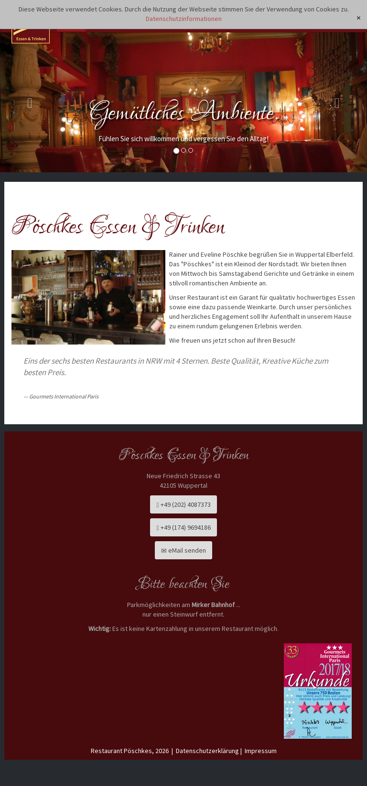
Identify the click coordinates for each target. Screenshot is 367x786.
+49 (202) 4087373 (183, 504)
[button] (27, 100)
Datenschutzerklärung (207, 750)
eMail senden (183, 550)
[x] (359, 17)
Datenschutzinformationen (184, 18)
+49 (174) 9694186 (183, 527)
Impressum (261, 750)
